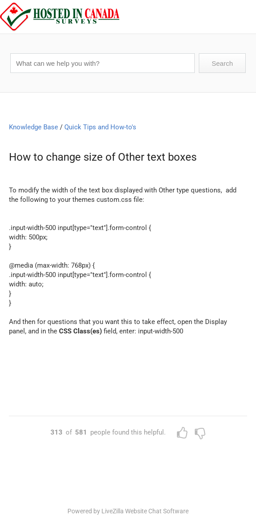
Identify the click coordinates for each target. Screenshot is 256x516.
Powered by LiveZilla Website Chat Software (128, 511)
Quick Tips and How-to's (100, 127)
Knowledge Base (33, 127)
